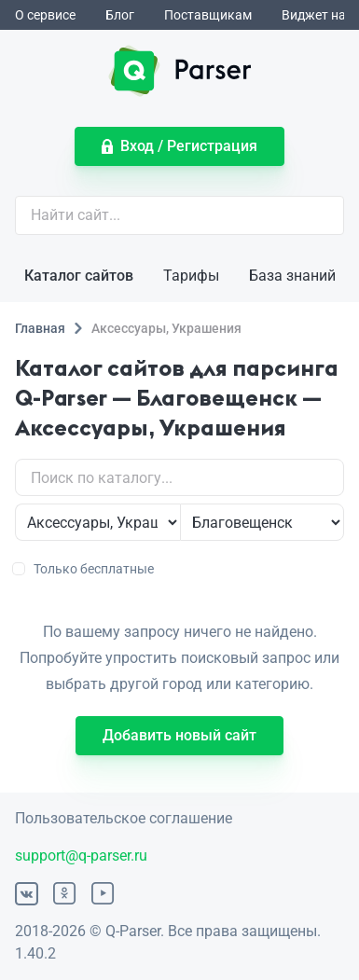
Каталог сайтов (78, 275)
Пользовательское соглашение (123, 818)
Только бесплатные (84, 568)
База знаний (292, 275)
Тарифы (191, 275)
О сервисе (45, 14)
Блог (119, 14)
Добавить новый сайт (179, 735)
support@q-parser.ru (81, 855)
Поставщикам (208, 14)
